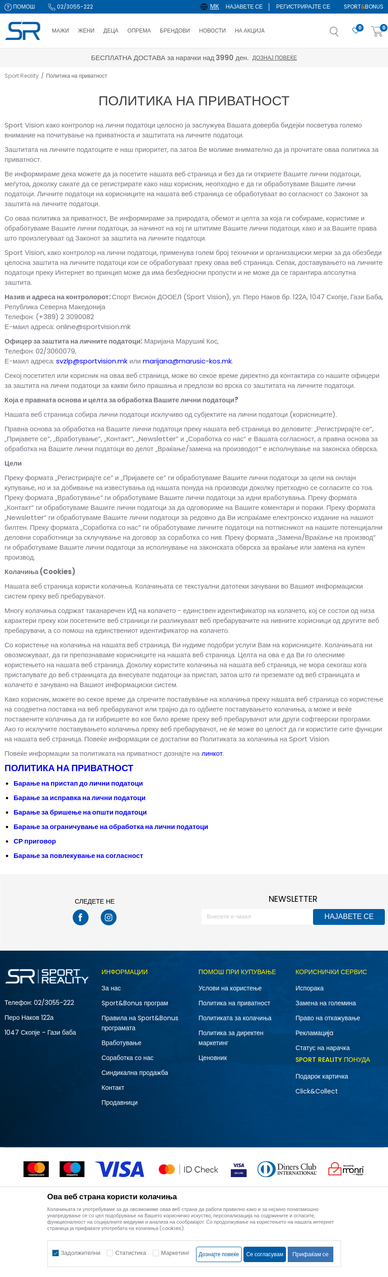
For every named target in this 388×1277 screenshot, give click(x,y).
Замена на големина (325, 1003)
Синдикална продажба (135, 1072)
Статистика (130, 1253)
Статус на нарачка (322, 1047)
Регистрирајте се (303, 6)
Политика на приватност (235, 1003)
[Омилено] (356, 31)
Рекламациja (314, 1032)
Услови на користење (230, 988)
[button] (343, 34)
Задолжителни (81, 1253)
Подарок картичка (321, 1076)
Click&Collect (316, 1091)
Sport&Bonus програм (135, 1003)
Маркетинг (175, 1253)
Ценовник (213, 1057)
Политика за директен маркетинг (231, 1037)
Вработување (121, 1042)
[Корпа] (377, 32)
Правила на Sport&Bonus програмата (140, 1022)
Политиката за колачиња (235, 1018)
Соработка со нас (128, 1057)
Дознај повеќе (274, 57)
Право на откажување (327, 1018)
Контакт (113, 1087)
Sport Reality (22, 76)
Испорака (309, 988)
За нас (111, 988)
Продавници (120, 1102)
